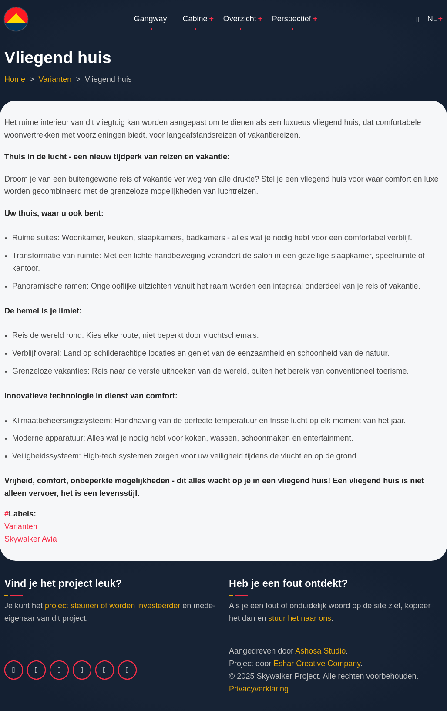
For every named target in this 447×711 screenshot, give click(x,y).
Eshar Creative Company (316, 663)
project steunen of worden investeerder (112, 605)
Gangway (150, 18)
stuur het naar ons (299, 618)
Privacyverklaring (259, 688)
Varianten (55, 79)
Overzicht (239, 18)
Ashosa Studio (320, 651)
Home (14, 79)
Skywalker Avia (30, 539)
